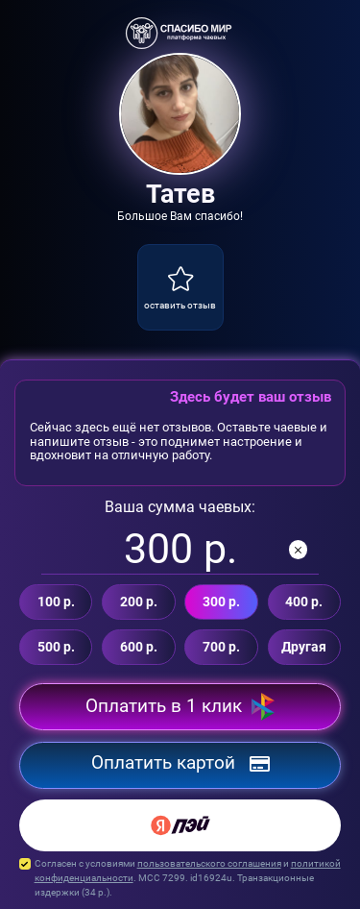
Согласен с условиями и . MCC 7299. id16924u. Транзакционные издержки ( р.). (180, 878)
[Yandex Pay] (180, 825)
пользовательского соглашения (209, 863)
